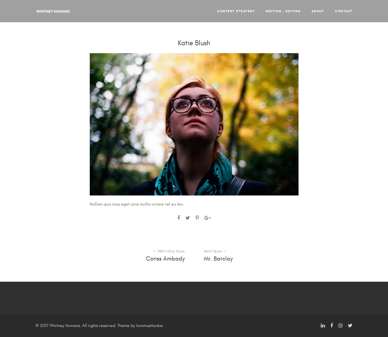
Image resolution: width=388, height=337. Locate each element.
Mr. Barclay (218, 258)
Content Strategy (236, 11)
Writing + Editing (283, 11)
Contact (344, 11)
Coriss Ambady (165, 258)
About (318, 11)
